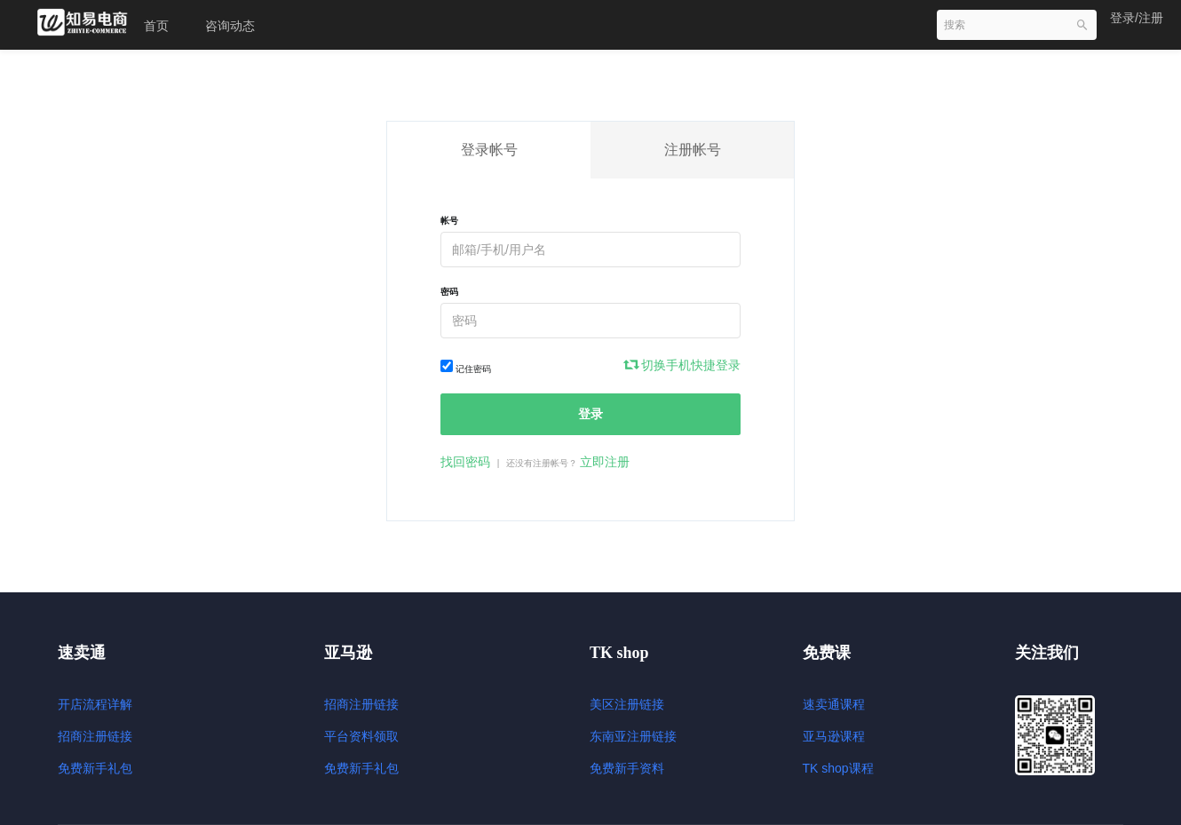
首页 (156, 26)
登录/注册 (1136, 18)
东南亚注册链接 (633, 736)
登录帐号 (489, 149)
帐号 (449, 221)
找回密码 (465, 462)
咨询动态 (230, 26)
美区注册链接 (627, 704)
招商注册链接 (95, 736)
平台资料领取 (361, 736)
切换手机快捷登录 (683, 365)
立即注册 (605, 462)
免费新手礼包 (95, 768)
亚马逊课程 (834, 736)
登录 (590, 414)
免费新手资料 (627, 768)
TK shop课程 (838, 768)
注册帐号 (692, 149)
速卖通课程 (834, 704)
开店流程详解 (95, 704)
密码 (449, 292)
